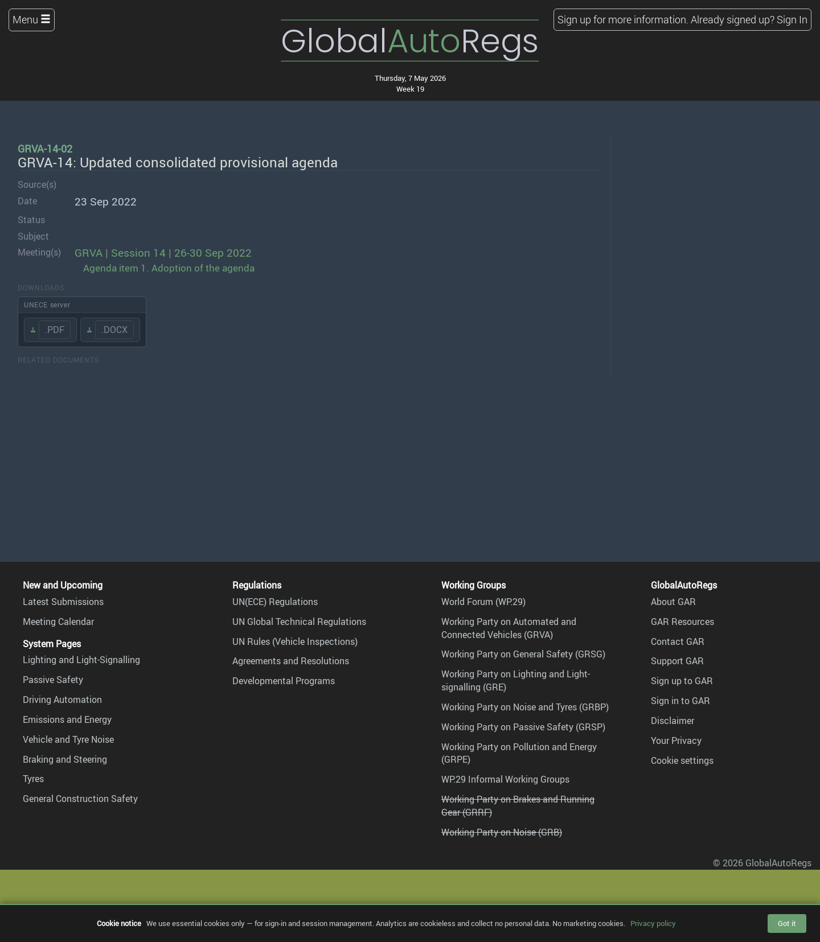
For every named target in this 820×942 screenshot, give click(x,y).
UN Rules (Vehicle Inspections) (295, 641)
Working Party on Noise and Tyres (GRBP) (525, 707)
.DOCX (114, 329)
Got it (787, 923)
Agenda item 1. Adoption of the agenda (169, 267)
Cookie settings (682, 760)
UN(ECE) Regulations (275, 601)
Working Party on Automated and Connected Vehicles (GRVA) (508, 628)
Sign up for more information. (622, 19)
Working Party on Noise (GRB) (501, 832)
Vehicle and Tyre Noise (68, 739)
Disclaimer (672, 720)
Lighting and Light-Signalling (81, 659)
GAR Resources (682, 621)
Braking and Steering (65, 759)
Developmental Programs (283, 680)
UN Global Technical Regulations (299, 621)
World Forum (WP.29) (483, 601)
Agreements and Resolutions (290, 661)
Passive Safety (53, 679)
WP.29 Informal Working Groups (505, 779)
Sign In (792, 19)
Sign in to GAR (680, 700)
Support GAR (677, 661)
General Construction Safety (80, 798)
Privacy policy (653, 923)
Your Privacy (676, 740)
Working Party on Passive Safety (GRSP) (523, 727)
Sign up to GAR (682, 680)
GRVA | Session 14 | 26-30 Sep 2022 (163, 252)
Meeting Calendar (58, 621)
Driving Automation (62, 699)
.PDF (54, 329)
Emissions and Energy (67, 719)
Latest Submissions (63, 601)
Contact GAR (677, 641)
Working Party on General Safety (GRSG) (523, 654)
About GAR (673, 601)
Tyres (33, 778)
